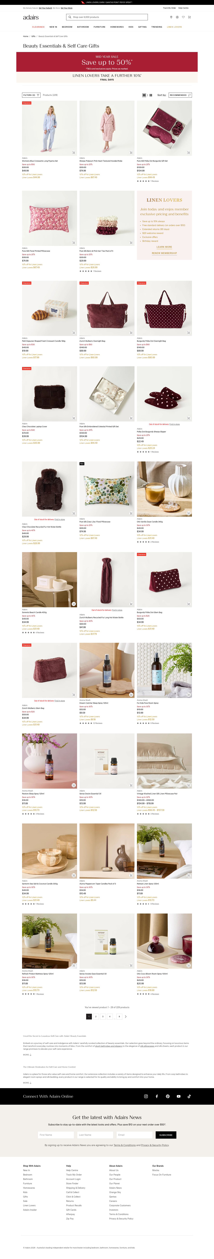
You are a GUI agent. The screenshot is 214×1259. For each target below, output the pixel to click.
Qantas (112, 1196)
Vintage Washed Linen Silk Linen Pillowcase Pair (157, 794)
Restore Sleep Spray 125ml (33, 794)
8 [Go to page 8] (119, 1017)
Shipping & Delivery (75, 1188)
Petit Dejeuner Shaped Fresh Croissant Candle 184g (43, 341)
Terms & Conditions (125, 1145)
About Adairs (115, 1166)
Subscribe (166, 1135)
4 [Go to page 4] (109, 1017)
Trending (156, 27)
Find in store (174, 424)
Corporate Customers (120, 1205)
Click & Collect (73, 1196)
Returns (70, 1201)
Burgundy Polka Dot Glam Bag (149, 612)
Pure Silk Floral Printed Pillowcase (36, 251)
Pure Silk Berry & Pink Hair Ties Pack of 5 (96, 251)
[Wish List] (183, 17)
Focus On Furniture (161, 1175)
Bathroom (83, 27)
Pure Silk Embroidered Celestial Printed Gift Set (99, 427)
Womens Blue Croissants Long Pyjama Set (40, 161)
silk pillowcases (147, 1046)
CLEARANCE (38, 27)
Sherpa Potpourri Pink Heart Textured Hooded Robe (100, 161)
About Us (113, 1170)
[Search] (70, 17)
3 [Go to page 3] (102, 1017)
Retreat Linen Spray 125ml (148, 884)
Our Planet (114, 1183)
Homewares (117, 27)
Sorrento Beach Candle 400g (34, 612)
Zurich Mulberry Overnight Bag (92, 341)
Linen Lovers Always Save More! (107, 2)
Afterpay (70, 1214)
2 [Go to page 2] (95, 1017)
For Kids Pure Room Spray (148, 703)
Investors (113, 1210)
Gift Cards (71, 1210)
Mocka (155, 1170)
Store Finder (72, 1183)
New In (53, 27)
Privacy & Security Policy (155, 1145)
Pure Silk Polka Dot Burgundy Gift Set (152, 161)
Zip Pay (70, 1218)
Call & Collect (72, 1192)
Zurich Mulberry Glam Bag (33, 708)
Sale (25, 1201)
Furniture (99, 27)
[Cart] (189, 17)
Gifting (142, 27)
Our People (114, 1175)
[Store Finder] (171, 17)
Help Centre (183, 8)
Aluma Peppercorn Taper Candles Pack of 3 (97, 884)
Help (68, 1166)
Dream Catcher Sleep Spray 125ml (93, 703)
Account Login (73, 1179)
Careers (113, 1201)
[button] (144, 95)
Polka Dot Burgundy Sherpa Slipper (151, 432)
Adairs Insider (30, 1210)
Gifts (25, 1196)
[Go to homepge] (31, 16)
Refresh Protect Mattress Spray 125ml (38, 974)
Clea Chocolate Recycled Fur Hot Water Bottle (41, 527)
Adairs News (115, 1188)
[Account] (177, 17)
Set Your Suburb (45, 8)
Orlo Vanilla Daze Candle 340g (150, 522)
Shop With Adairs (32, 1166)
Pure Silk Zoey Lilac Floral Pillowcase (94, 522)
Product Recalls (74, 1205)
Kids (131, 27)
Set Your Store (66, 8)
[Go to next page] (126, 1016)
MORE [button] (27, 1055)
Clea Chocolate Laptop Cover (34, 427)
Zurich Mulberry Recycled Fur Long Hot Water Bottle (101, 618)
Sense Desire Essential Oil (90, 794)
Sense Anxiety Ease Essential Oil (93, 974)
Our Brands (158, 1166)
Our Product (115, 1179)
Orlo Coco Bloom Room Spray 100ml (152, 974)
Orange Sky (115, 1192)
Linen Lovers (174, 27)
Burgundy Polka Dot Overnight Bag (151, 341)
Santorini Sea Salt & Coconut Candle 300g (40, 884)
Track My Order (169, 8)
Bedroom (67, 27)
